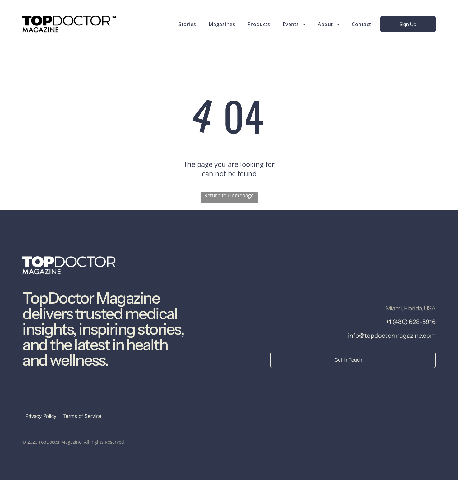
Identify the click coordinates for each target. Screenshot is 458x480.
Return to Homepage (229, 195)
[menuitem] (187, 24)
